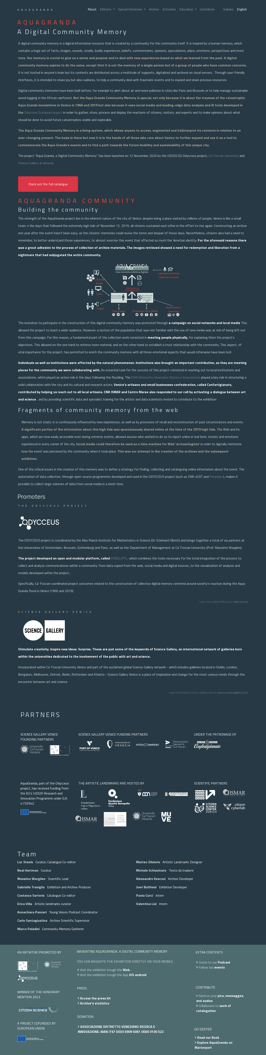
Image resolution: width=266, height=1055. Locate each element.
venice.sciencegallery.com (232, 692)
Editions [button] (106, 9)
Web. (126, 969)
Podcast (224, 962)
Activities (169, 9)
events (219, 967)
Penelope (216, 476)
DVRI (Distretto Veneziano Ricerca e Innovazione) (165, 377)
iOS (131, 974)
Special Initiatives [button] (130, 9)
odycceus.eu (240, 602)
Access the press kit (95, 998)
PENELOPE (119, 558)
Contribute (207, 9)
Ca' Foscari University (224, 155)
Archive (154, 9)
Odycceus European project (43, 112)
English (242, 9)
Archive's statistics (94, 1003)
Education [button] (186, 9)
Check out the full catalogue (48, 184)
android (140, 974)
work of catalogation (213, 1008)
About (92, 9)
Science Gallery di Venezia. (36, 162)
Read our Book (208, 1037)
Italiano (228, 9)
